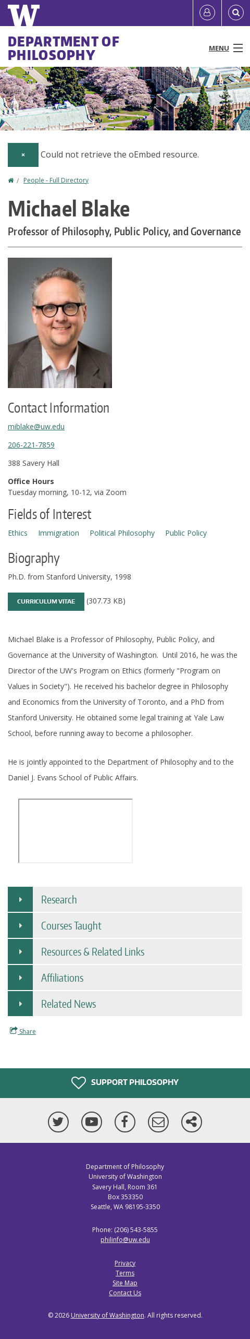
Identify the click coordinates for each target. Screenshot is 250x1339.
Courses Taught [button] (71, 925)
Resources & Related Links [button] (92, 951)
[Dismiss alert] (23, 155)
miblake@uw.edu (36, 426)
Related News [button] (68, 1003)
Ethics (18, 533)
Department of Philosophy (64, 48)
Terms (125, 1273)
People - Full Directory (56, 180)
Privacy (125, 1263)
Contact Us (125, 1292)
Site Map (125, 1282)
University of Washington (107, 1315)
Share (23, 1031)
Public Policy (186, 533)
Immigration (58, 533)
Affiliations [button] (62, 977)
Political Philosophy (122, 533)
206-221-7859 (31, 445)
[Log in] (207, 13)
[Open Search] (236, 13)
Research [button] (59, 899)
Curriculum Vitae (46, 601)
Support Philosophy (125, 1083)
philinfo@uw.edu (125, 1239)
